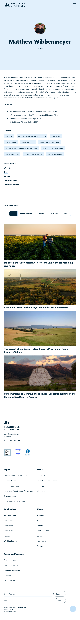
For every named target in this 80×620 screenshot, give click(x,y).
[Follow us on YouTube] (11, 440)
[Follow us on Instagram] (19, 440)
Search (60, 600)
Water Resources (12, 154)
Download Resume (11, 184)
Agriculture (55, 136)
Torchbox (12, 611)
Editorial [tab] (54, 214)
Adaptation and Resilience (53, 148)
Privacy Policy (9, 609)
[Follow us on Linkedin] (15, 440)
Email (6, 172)
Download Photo (10, 180)
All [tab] (13, 214)
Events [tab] (41, 214)
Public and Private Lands (49, 142)
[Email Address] (28, 593)
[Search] (29, 600)
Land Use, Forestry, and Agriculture (32, 136)
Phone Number (10, 164)
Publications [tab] (26, 214)
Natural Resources (55, 154)
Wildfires (9, 136)
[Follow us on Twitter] (4, 440)
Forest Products (28, 142)
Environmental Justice (33, 154)
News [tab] (66, 214)
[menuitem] (18, 475)
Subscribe (59, 594)
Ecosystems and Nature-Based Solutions (21, 148)
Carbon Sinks (11, 142)
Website (7, 168)
